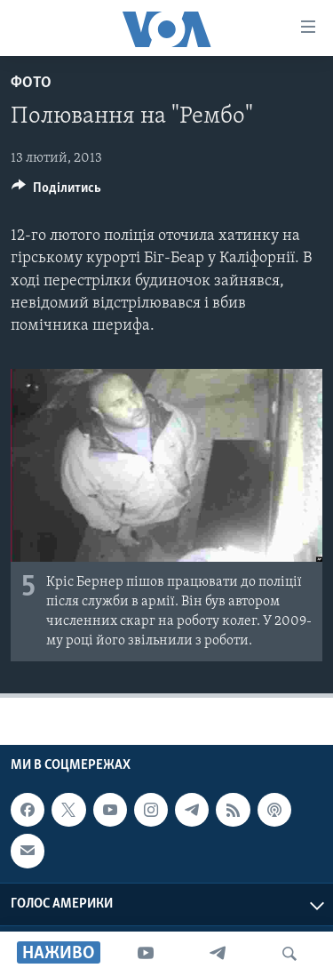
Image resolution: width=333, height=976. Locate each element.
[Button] (56, 192)
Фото (31, 83)
